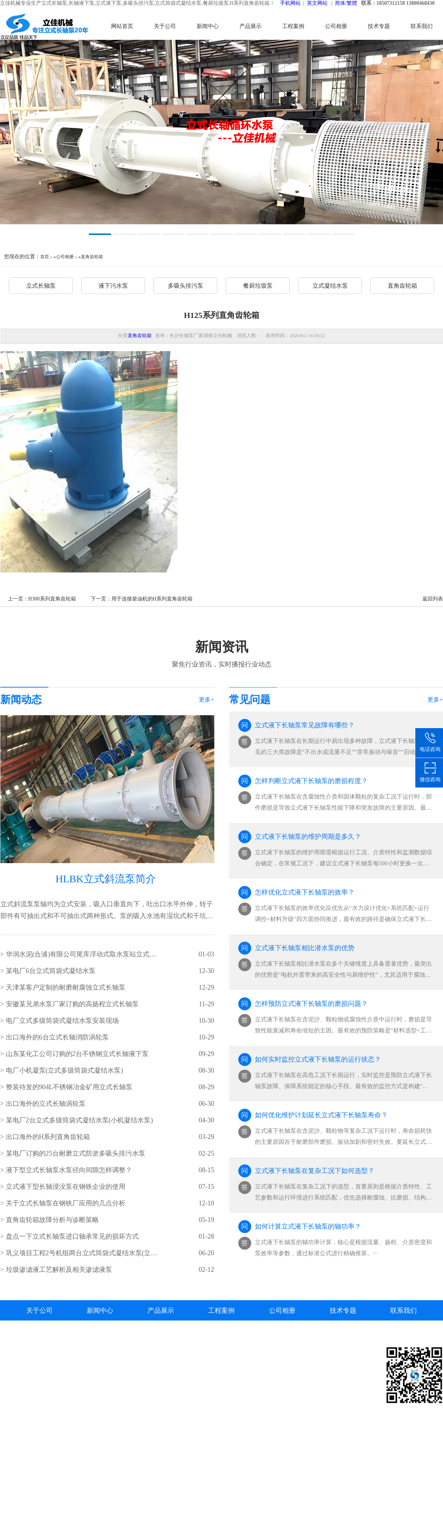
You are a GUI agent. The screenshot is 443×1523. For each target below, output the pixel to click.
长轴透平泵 (184, 1432)
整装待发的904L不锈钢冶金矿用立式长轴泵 (69, 1087)
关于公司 (165, 26)
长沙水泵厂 (15, 1432)
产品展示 (250, 26)
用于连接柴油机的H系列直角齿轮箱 (152, 599)
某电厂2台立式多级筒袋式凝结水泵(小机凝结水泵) (79, 1120)
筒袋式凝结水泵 (190, 1466)
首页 (44, 256)
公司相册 (336, 26)
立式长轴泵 (41, 286)
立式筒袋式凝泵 (309, 1399)
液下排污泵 (184, 1443)
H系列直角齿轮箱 (192, 1488)
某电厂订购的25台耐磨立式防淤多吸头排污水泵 (75, 1153)
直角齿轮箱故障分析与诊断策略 (52, 1219)
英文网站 (317, 3)
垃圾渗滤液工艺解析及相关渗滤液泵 (59, 1269)
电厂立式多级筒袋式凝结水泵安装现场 (62, 1020)
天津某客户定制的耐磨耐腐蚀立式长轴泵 (65, 987)
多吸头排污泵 (185, 286)
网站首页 (122, 26)
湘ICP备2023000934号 (62, 1421)
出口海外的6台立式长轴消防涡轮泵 (57, 1037)
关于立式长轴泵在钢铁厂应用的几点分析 (65, 1203)
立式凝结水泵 (330, 286)
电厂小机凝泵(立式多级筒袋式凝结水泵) (64, 1070)
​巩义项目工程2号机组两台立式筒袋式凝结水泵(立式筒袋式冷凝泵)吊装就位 (82, 1253)
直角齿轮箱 (92, 256)
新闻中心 (208, 26)
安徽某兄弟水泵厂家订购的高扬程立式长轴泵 (72, 1004)
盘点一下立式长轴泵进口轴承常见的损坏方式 (72, 1236)
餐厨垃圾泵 (258, 286)
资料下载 (301, 1377)
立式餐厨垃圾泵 (190, 1477)
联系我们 (422, 26)
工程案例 (293, 26)
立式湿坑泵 (184, 1399)
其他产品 (181, 1499)
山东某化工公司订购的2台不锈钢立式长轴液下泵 (77, 1054)
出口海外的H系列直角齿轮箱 (48, 1136)
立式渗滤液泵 (307, 1421)
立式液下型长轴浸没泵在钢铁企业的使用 (65, 1186)
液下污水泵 (113, 286)
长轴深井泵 (184, 1421)
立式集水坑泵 (187, 1454)
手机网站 (290, 3)
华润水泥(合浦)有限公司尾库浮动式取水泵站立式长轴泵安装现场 (82, 954)
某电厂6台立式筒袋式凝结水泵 (51, 971)
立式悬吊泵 (184, 1388)
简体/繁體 (346, 3)
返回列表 (432, 599)
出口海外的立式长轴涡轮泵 (46, 1103)
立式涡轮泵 (184, 1410)
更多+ (206, 699)
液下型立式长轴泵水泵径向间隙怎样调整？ (69, 1170)
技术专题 (379, 26)
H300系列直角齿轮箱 (52, 599)
